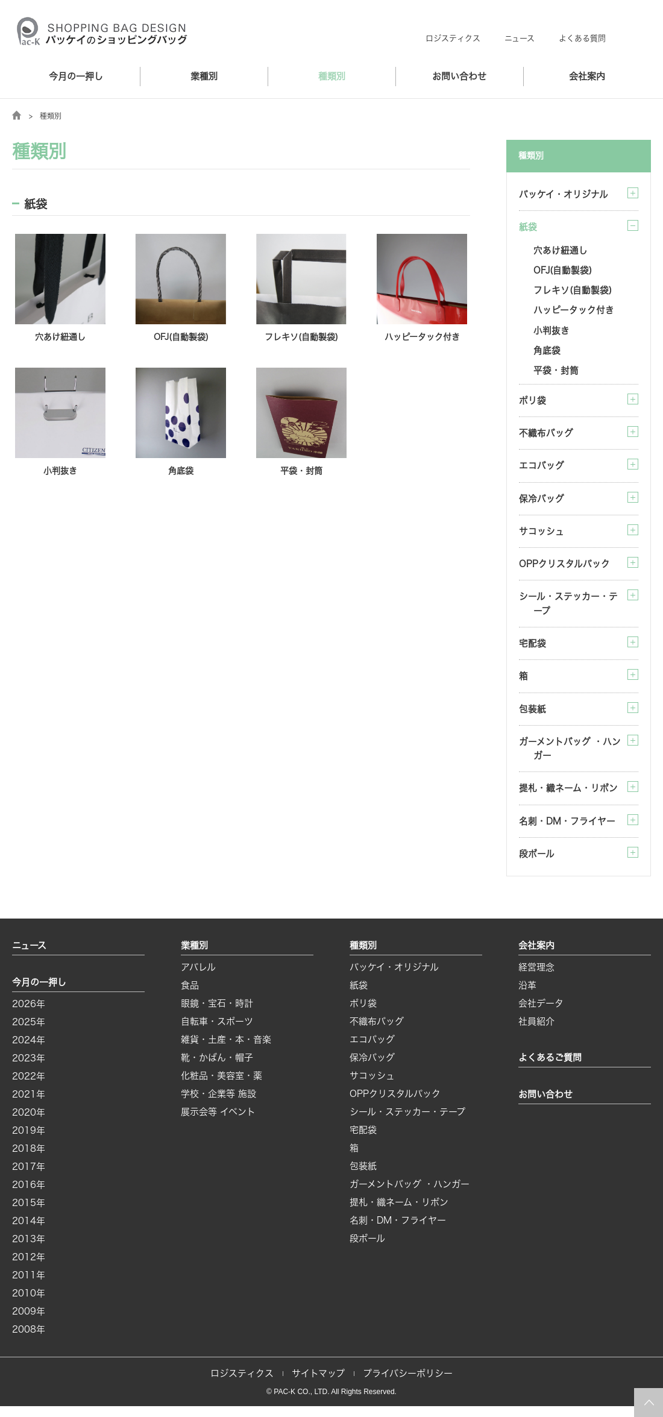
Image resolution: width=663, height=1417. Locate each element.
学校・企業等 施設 (218, 1104)
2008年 (28, 1340)
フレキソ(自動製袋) (572, 292)
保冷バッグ (541, 503)
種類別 (331, 76)
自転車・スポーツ (217, 1032)
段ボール (537, 864)
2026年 (28, 1014)
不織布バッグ (546, 437)
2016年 (28, 1195)
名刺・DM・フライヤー (567, 830)
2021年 (28, 1105)
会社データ (541, 1014)
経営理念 (536, 977)
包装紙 (532, 716)
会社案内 (587, 76)
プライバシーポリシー (408, 1384)
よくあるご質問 (550, 1068)
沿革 (527, 996)
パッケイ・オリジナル (563, 194)
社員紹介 (536, 1032)
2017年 (28, 1177)
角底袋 (547, 353)
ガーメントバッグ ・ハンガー (570, 757)
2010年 (28, 1304)
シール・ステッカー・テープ (568, 610)
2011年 (28, 1285)
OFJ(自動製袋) (562, 271)
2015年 (28, 1213)
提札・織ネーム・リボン (568, 797)
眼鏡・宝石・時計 (217, 1014)
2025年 (28, 1032)
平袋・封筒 (556, 374)
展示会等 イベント (218, 1122)
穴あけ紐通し (560, 251)
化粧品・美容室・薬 (221, 1086)
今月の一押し (76, 76)
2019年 (28, 1141)
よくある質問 (582, 38)
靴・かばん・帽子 (217, 1068)
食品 (190, 996)
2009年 (28, 1322)
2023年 (28, 1068)
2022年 (28, 1087)
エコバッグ (541, 470)
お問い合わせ (459, 76)
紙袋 (359, 996)
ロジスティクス (453, 38)
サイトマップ (318, 1384)
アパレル (198, 977)
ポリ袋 (532, 404)
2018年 (28, 1159)
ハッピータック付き (573, 312)
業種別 (204, 76)
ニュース (519, 38)
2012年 (28, 1267)
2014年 (28, 1231)
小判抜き (551, 333)
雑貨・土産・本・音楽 (226, 1050)
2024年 (28, 1050)
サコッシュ (541, 536)
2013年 (28, 1249)
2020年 (28, 1123)
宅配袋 (532, 650)
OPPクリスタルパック (564, 569)
